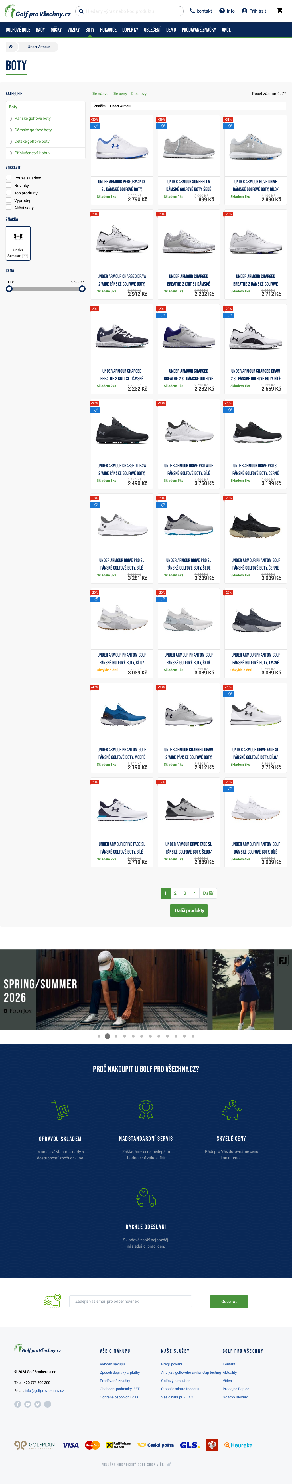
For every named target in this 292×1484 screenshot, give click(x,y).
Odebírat (229, 1301)
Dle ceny (119, 93)
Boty (13, 107)
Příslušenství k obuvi (33, 153)
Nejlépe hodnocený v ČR (133, 1464)
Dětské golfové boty (32, 141)
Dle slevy (139, 93)
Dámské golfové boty (33, 130)
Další (208, 893)
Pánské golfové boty (33, 118)
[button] (99, 1036)
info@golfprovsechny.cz (44, 1390)
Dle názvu (100, 93)
